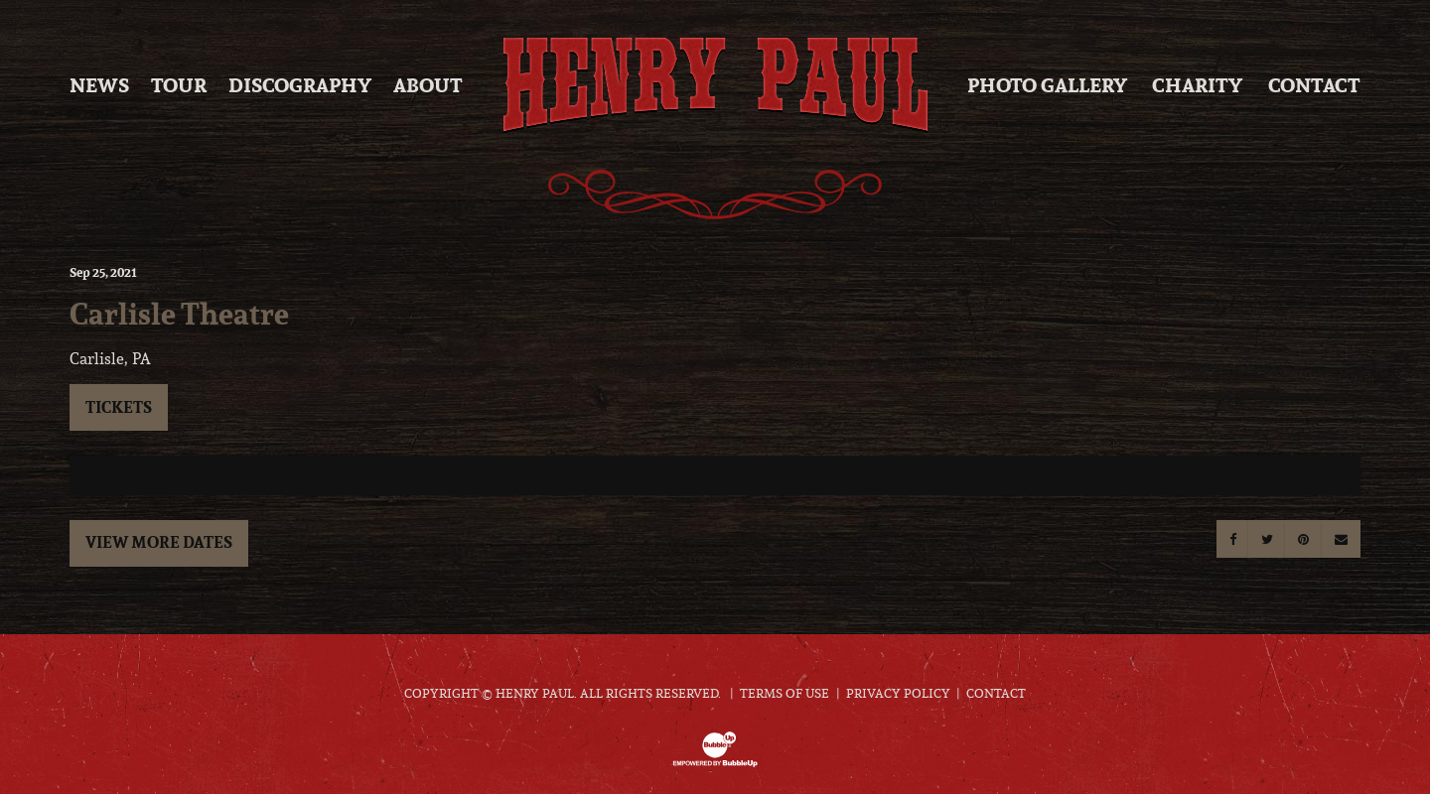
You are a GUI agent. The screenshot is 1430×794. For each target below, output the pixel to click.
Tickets (118, 407)
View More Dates (158, 542)
